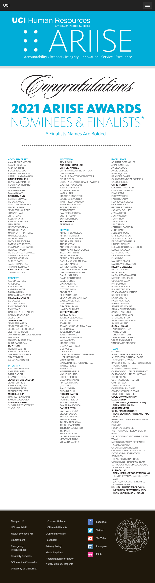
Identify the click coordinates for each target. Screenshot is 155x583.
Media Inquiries (54, 552)
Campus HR (17, 521)
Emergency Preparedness (18, 548)
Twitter (96, 530)
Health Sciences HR (22, 533)
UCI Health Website (56, 527)
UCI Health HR (19, 527)
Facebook (97, 522)
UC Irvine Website (56, 521)
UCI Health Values (56, 533)
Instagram (97, 546)
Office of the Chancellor (24, 562)
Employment (18, 540)
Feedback (51, 540)
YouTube (97, 538)
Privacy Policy (54, 546)
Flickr (95, 554)
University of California (24, 568)
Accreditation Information (60, 558)
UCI (13, 7)
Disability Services (21, 556)
